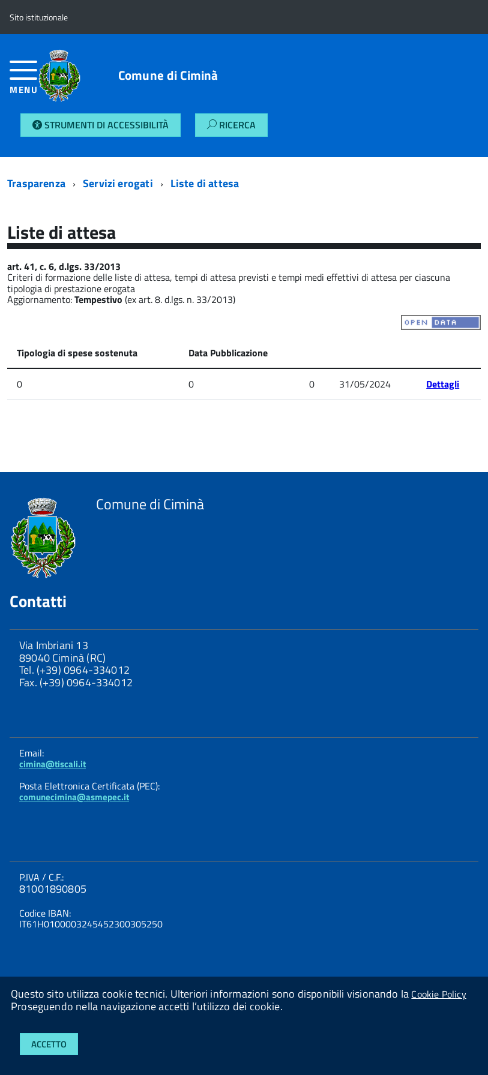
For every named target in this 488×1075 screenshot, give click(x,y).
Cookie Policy (438, 994)
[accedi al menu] (24, 82)
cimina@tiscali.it (52, 764)
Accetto (49, 1044)
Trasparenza (36, 183)
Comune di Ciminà (168, 75)
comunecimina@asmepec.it (74, 797)
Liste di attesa (204, 183)
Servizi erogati (118, 183)
